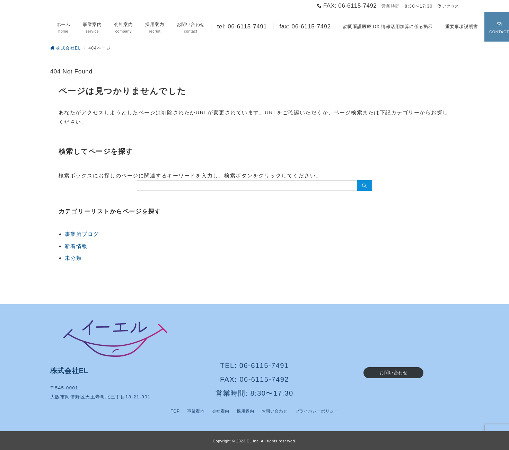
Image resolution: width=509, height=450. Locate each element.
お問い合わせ (393, 372)
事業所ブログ (82, 234)
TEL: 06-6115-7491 (254, 365)
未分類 (73, 258)
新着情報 (76, 246)
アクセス (448, 6)
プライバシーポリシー (317, 411)
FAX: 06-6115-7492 (254, 379)
